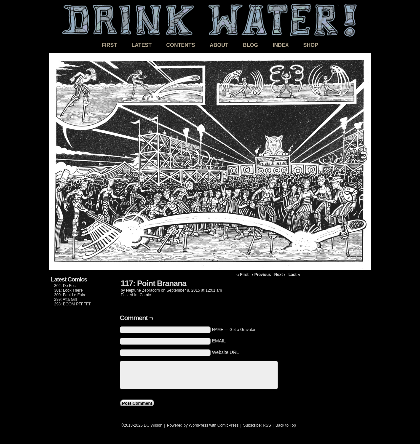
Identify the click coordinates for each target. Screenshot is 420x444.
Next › (279, 274)
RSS (267, 425)
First (109, 45)
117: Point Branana (153, 283)
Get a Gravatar (242, 329)
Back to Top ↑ (287, 425)
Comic (145, 295)
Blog (250, 45)
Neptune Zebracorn (143, 290)
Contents (180, 45)
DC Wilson (153, 425)
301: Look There (68, 290)
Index (281, 45)
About (219, 45)
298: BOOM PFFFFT (72, 304)
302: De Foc (64, 285)
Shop (310, 45)
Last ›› (294, 274)
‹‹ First (242, 274)
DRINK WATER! (210, 19)
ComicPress (228, 425)
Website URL (225, 352)
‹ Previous (261, 274)
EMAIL (219, 340)
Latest (142, 45)
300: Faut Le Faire (70, 295)
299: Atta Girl (65, 299)
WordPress (198, 425)
